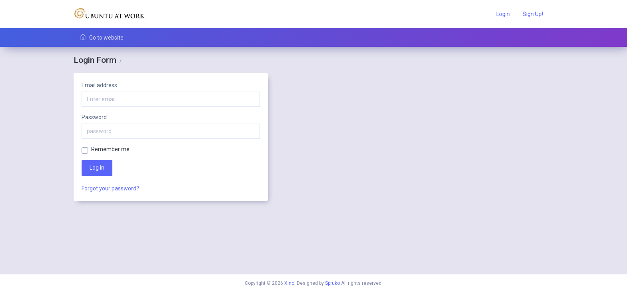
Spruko (332, 283)
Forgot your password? (110, 188)
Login (503, 14)
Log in (97, 167)
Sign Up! (533, 14)
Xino (289, 283)
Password (94, 117)
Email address (99, 85)
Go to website (102, 37)
